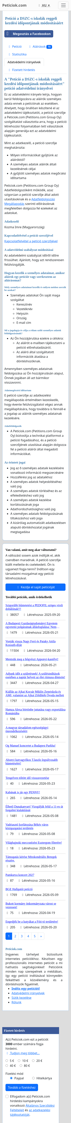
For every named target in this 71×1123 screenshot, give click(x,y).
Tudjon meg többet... (22, 1053)
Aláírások (40, 46)
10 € (25, 1061)
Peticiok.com (14, 5)
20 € (39, 1061)
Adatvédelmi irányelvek (24, 62)
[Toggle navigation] (63, 5)
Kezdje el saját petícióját (35, 587)
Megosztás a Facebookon (28, 33)
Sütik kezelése (21, 998)
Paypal (19, 1078)
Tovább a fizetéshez (22, 1087)
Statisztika (17, 54)
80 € (27, 1066)
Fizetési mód (14, 1074)
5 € (12, 1061)
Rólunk (16, 1002)
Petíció (15, 46)
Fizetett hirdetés (21, 70)
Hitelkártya (44, 1078)
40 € (13, 1066)
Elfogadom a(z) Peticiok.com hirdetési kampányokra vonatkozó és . (32, 1105)
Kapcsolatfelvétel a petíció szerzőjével (31, 241)
